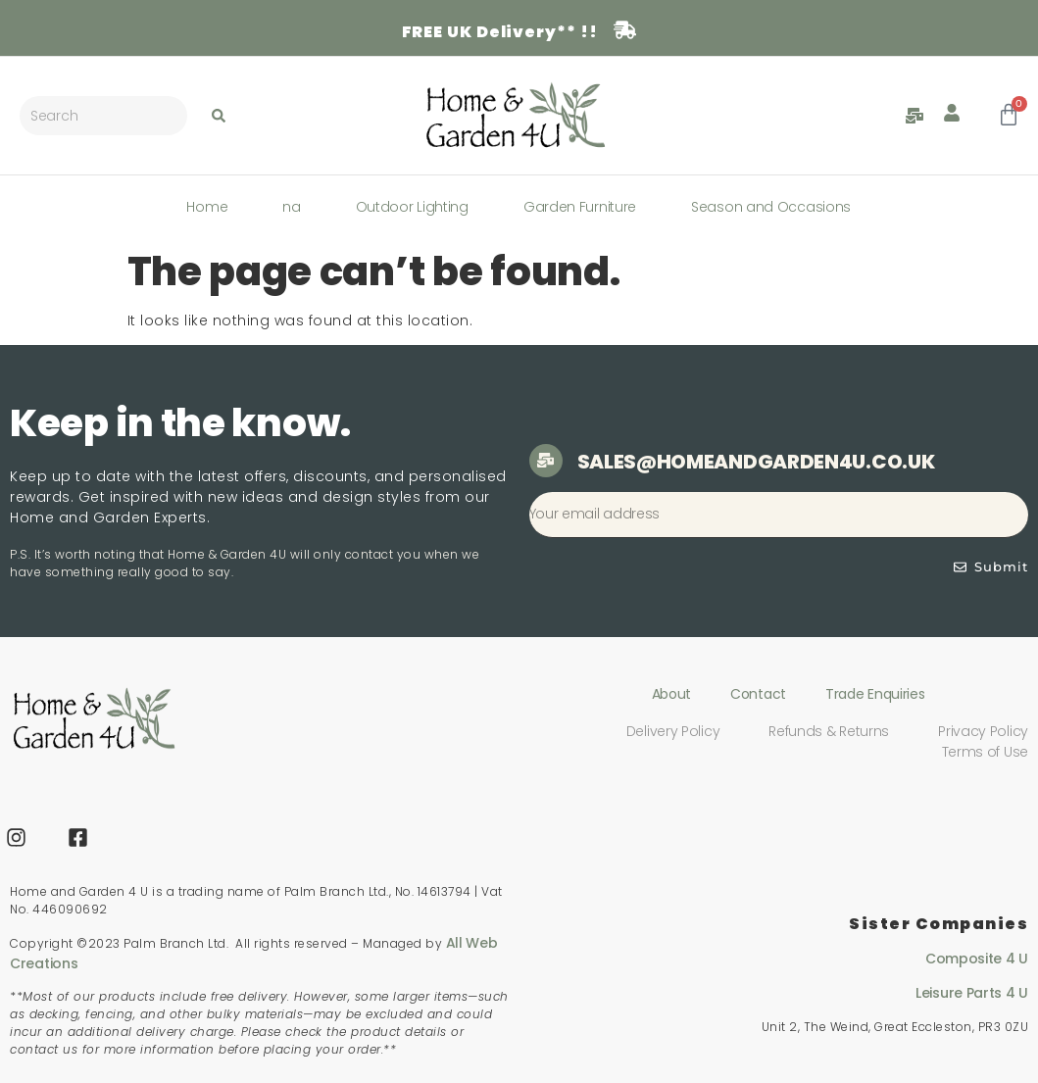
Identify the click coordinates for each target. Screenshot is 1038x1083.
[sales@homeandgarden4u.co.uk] (546, 460)
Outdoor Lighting (412, 207)
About (672, 694)
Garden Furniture (579, 207)
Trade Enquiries (875, 694)
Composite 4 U (976, 958)
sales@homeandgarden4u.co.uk (756, 461)
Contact (758, 694)
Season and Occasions (771, 207)
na (291, 207)
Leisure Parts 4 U (971, 993)
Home (206, 207)
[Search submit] (218, 115)
